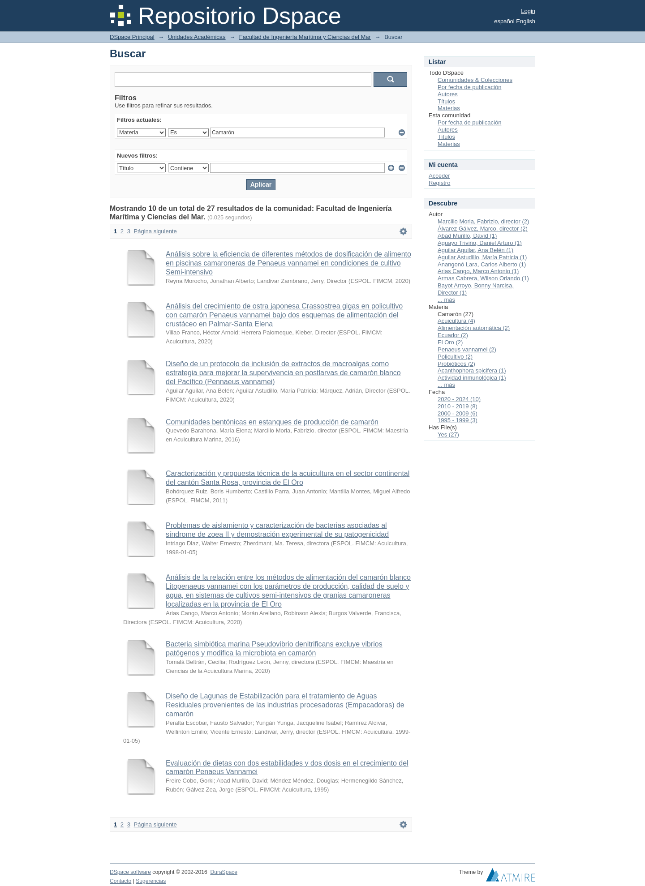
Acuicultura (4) (456, 320)
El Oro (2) (450, 342)
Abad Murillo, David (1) (467, 235)
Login (528, 11)
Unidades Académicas (197, 37)
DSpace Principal (132, 37)
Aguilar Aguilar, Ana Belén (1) (475, 250)
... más (446, 299)
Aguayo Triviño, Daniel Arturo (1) (480, 243)
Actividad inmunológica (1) (472, 377)
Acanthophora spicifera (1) (472, 370)
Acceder (439, 175)
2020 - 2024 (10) (459, 399)
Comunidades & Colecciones (475, 80)
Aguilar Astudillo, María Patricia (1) (482, 257)
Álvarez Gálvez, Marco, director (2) (483, 228)
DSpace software (130, 872)
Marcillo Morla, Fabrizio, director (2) (483, 221)
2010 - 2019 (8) (457, 406)
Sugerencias (151, 881)
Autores (448, 94)
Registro (439, 183)
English (525, 21)
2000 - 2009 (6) (457, 413)
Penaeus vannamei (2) (467, 349)
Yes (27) (448, 434)
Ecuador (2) (453, 335)
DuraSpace (223, 872)
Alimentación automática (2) (474, 328)
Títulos (446, 101)
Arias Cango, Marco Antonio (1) (478, 271)
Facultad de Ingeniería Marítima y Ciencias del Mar (305, 37)
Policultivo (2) (455, 356)
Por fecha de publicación (469, 87)
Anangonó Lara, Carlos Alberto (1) (482, 264)
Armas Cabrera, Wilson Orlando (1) (483, 278)
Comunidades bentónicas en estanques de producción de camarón (272, 422)
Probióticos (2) (456, 363)
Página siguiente (155, 231)
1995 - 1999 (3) (457, 420)
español (504, 21)
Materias (449, 108)
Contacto (120, 881)
